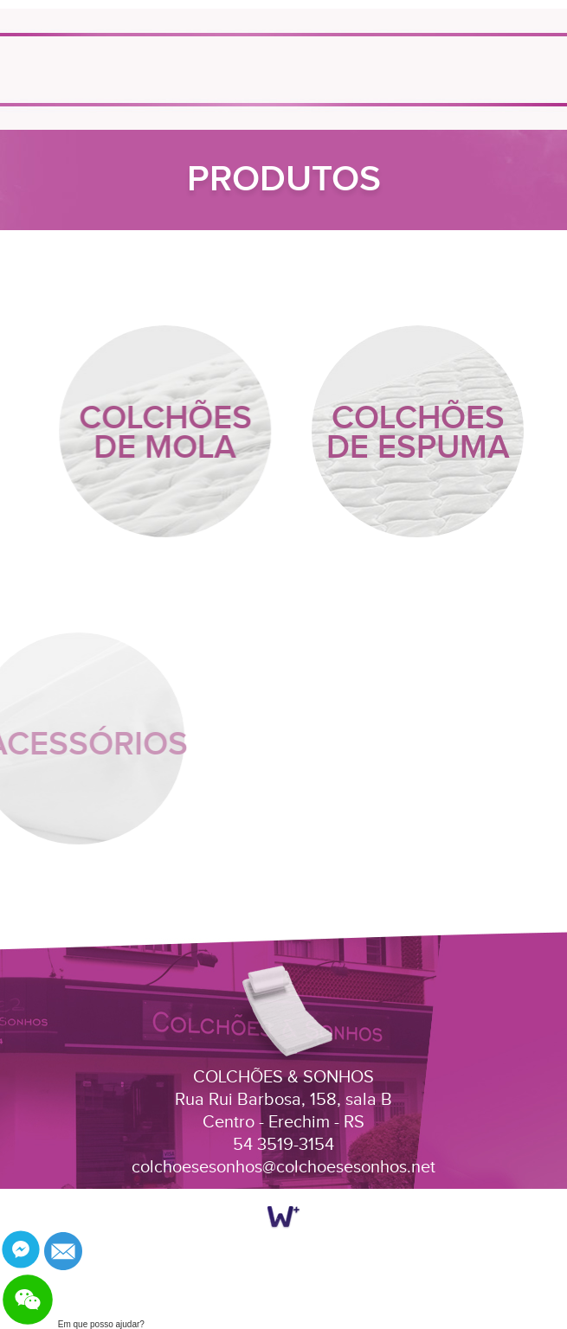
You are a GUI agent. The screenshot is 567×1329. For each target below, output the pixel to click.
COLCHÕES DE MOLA (167, 433)
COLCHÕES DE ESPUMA (418, 433)
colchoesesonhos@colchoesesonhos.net (283, 1167)
